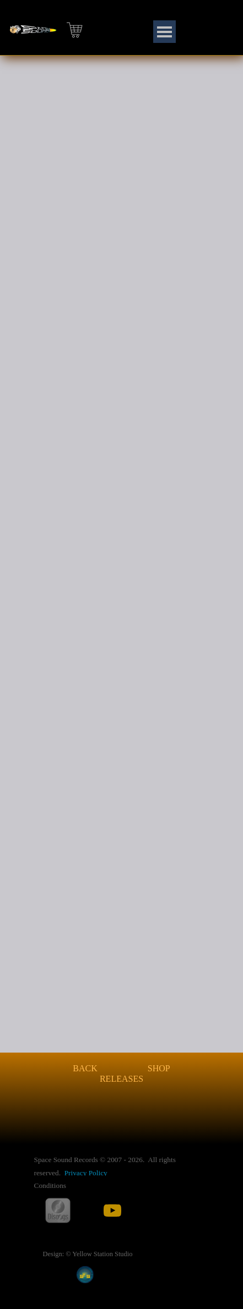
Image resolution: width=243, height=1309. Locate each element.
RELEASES (121, 1078)
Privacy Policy (85, 1173)
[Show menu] (164, 31)
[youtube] (112, 1211)
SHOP (159, 1068)
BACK (85, 1068)
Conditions (50, 1185)
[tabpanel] (117, 1166)
